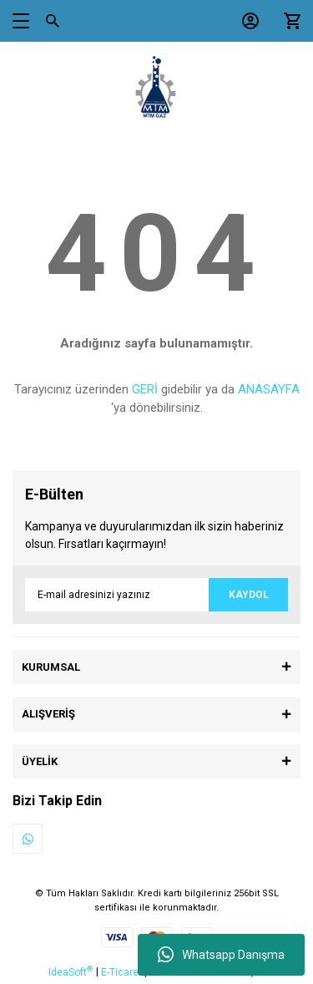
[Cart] (287, 21)
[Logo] (157, 87)
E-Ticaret (121, 972)
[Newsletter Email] (156, 594)
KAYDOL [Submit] (249, 595)
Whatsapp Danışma (221, 955)
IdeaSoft (70, 971)
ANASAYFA (269, 389)
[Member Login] (246, 21)
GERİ (145, 389)
